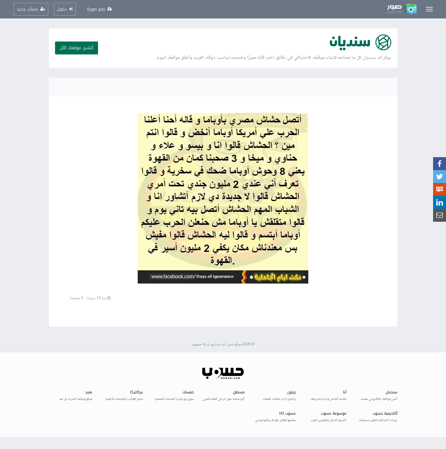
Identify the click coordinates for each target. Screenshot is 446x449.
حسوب (197, 344)
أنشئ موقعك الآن (76, 48)
